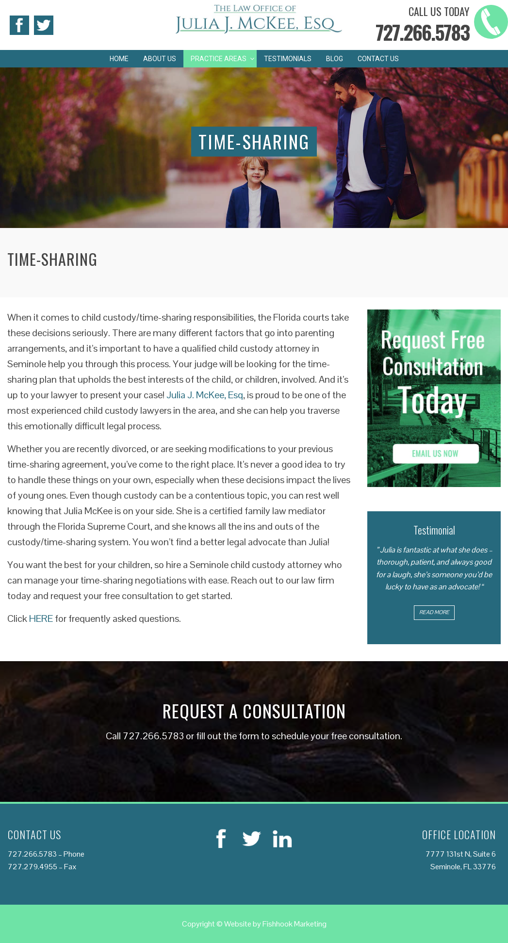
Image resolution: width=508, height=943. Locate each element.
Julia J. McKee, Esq (204, 395)
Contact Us (378, 59)
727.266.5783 (422, 32)
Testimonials (287, 59)
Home (119, 59)
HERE (41, 618)
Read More (434, 612)
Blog (334, 59)
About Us (159, 59)
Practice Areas (218, 59)
